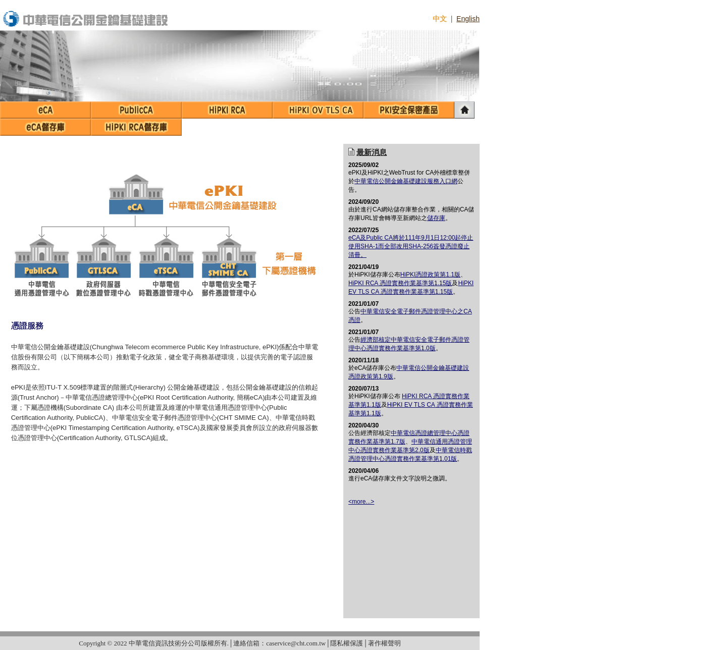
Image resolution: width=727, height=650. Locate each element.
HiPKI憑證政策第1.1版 (430, 274)
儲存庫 (436, 218)
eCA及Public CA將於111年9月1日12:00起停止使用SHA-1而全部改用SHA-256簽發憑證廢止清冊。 (410, 246)
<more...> (361, 501)
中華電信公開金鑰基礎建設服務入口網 (405, 181)
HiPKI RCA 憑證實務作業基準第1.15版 (400, 283)
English (468, 19)
